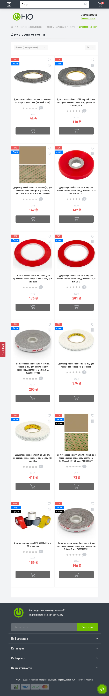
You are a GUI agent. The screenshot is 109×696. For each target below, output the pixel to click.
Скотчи (72, 27)
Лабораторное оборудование (29, 27)
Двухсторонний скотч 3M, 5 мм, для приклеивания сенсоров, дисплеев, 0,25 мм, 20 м (76, 278)
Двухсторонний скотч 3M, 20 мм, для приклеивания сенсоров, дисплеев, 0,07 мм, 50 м (32, 458)
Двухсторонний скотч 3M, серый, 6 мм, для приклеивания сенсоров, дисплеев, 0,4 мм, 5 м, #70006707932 (76, 546)
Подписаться (87, 627)
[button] (89, 15)
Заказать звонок (88, 18)
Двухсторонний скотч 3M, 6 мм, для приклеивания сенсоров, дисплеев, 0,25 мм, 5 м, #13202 (76, 190)
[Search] (85, 4)
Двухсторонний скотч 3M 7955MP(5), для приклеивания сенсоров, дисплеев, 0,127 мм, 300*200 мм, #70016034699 (32, 190)
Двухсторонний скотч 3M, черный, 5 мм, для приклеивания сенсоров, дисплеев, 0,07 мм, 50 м (76, 102)
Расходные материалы (56, 27)
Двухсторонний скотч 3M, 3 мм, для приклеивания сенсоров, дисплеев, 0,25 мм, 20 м (32, 278)
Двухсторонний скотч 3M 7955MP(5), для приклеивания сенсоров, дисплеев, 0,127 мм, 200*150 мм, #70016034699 (76, 458)
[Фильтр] (2, 349)
